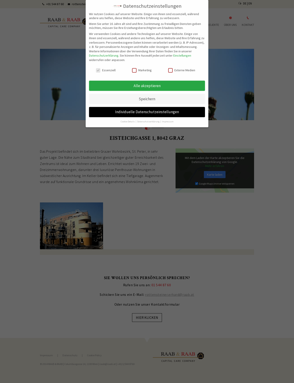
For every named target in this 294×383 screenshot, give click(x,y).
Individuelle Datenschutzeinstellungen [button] (147, 109)
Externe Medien (181, 67)
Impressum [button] (168, 118)
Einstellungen (182, 53)
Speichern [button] (147, 95)
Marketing (142, 67)
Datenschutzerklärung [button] (148, 118)
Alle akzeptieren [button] (147, 82)
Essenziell (106, 67)
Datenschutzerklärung (103, 53)
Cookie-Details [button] (128, 118)
